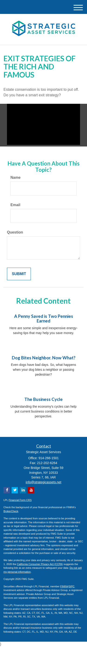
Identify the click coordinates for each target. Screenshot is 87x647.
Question (15, 232)
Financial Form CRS (20, 500)
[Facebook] (6, 490)
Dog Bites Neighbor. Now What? (43, 357)
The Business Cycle (43, 399)
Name (15, 177)
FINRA (64, 586)
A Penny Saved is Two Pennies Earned (43, 319)
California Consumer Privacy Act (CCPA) (40, 564)
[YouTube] (31, 490)
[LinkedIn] (23, 490)
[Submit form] (19, 274)
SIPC (72, 586)
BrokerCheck (10, 511)
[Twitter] (15, 490)
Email (15, 205)
